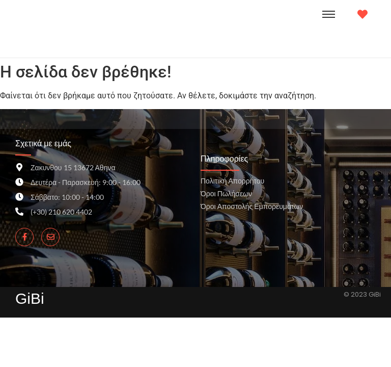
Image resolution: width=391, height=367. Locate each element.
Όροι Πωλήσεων (226, 193)
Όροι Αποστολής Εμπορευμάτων (252, 206)
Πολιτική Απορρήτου (232, 180)
